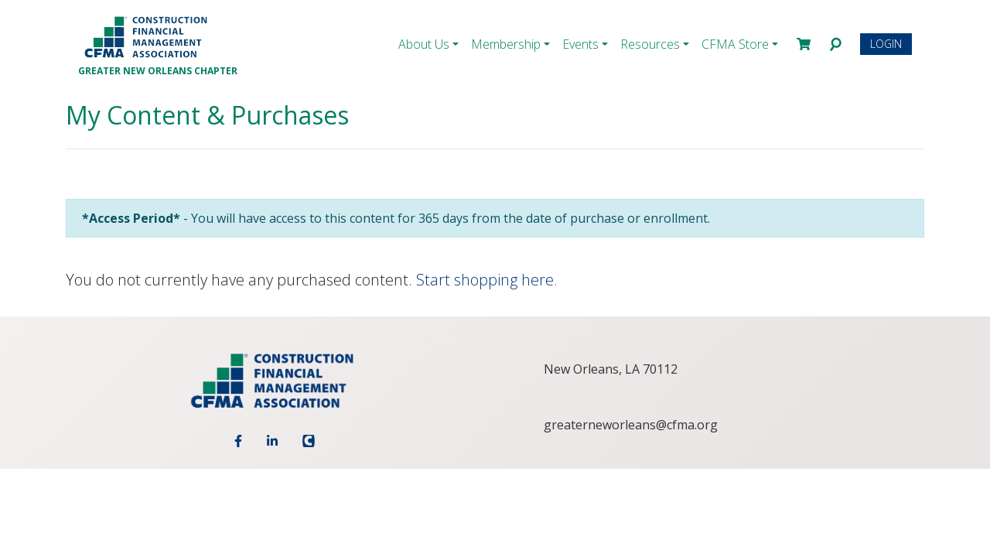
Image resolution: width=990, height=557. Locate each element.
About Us (423, 44)
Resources (650, 44)
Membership (506, 44)
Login (886, 43)
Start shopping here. (487, 279)
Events (580, 44)
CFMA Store (735, 44)
